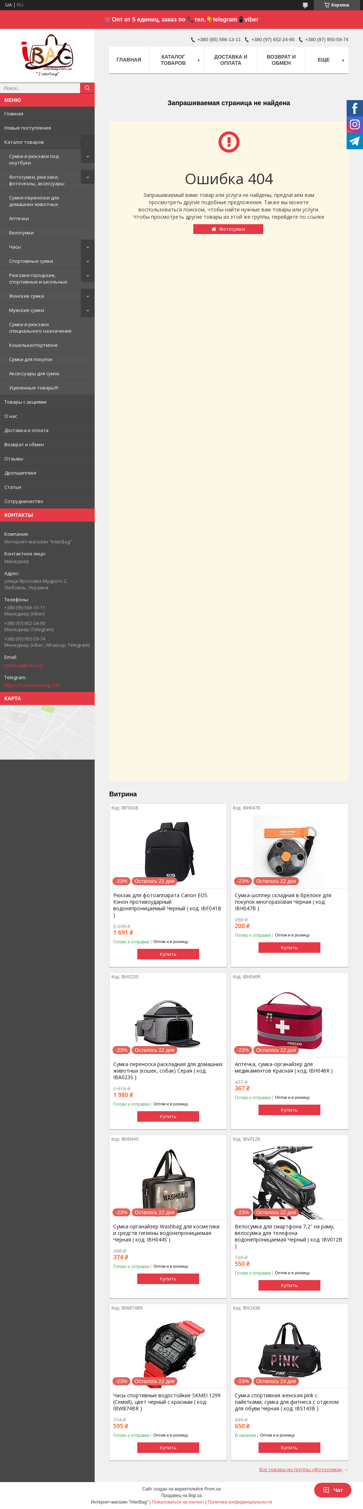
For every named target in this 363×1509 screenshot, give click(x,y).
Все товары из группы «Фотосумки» (300, 1469)
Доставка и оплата (26, 430)
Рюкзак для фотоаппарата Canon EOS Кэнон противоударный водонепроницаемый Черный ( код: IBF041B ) (167, 905)
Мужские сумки (26, 310)
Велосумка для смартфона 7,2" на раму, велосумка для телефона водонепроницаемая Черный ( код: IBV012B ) (288, 1236)
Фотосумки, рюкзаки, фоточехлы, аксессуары (36, 180)
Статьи (12, 487)
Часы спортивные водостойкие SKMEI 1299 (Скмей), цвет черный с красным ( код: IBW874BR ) (167, 1402)
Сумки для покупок (31, 359)
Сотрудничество (23, 501)
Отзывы (13, 458)
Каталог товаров (24, 142)
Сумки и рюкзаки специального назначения (40, 327)
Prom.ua (212, 1489)
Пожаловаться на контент (178, 1502)
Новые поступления (27, 127)
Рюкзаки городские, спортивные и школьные (38, 278)
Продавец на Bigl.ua (181, 1495)
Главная (13, 113)
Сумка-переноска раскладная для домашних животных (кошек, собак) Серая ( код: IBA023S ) (167, 1071)
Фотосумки (232, 229)
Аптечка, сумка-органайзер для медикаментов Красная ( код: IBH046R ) (284, 1067)
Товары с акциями (25, 402)
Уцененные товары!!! (33, 387)
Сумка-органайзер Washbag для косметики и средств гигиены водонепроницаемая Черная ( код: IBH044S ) (166, 1233)
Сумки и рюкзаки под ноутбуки (34, 159)
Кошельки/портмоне (33, 345)
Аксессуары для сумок (34, 373)
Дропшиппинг (20, 473)
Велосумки (21, 232)
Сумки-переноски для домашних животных (34, 200)
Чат (333, 1490)
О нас (10, 416)
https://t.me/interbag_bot (32, 685)
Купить (168, 954)
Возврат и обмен (24, 444)
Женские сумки (26, 296)
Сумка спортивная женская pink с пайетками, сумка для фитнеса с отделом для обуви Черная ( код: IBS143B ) (287, 1402)
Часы (15, 246)
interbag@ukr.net (23, 665)
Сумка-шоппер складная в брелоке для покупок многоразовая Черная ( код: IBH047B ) (283, 902)
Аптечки (19, 218)
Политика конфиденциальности (240, 1502)
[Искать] (87, 88)
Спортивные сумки (31, 261)
